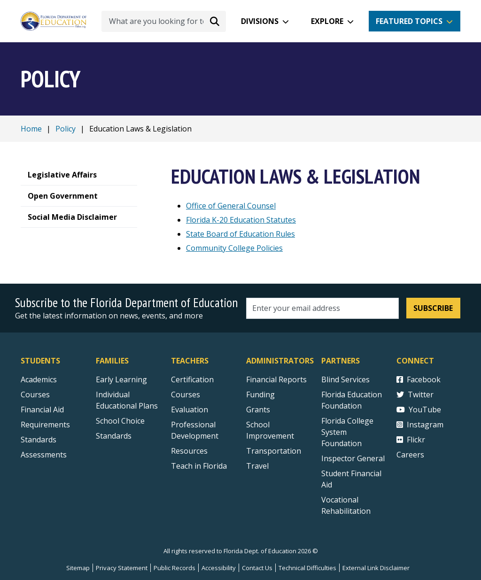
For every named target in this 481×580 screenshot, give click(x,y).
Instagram (419, 424)
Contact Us (257, 568)
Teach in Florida (199, 466)
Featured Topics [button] (409, 21)
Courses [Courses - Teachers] (185, 394)
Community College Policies (234, 248)
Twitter (415, 394)
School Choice (120, 421)
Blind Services (345, 379)
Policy (65, 129)
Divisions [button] (260, 21)
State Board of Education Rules (240, 234)
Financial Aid (42, 409)
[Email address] (322, 308)
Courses (35, 394)
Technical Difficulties (307, 568)
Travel (257, 466)
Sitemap (78, 568)
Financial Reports (276, 379)
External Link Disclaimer (376, 568)
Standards (114, 436)
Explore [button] (327, 21)
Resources (189, 451)
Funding (260, 394)
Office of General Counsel (231, 206)
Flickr (410, 439)
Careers (410, 454)
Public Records (174, 568)
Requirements (45, 424)
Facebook (418, 379)
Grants (258, 409)
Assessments (44, 454)
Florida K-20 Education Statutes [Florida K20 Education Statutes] (241, 220)
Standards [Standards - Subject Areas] (38, 439)
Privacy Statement (121, 568)
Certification (192, 379)
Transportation (273, 451)
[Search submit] (214, 21)
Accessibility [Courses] (219, 568)
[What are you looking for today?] (163, 21)
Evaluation (189, 409)
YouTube (418, 409)
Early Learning (121, 379)
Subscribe (433, 308)
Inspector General (353, 458)
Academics (39, 379)
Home (31, 129)
